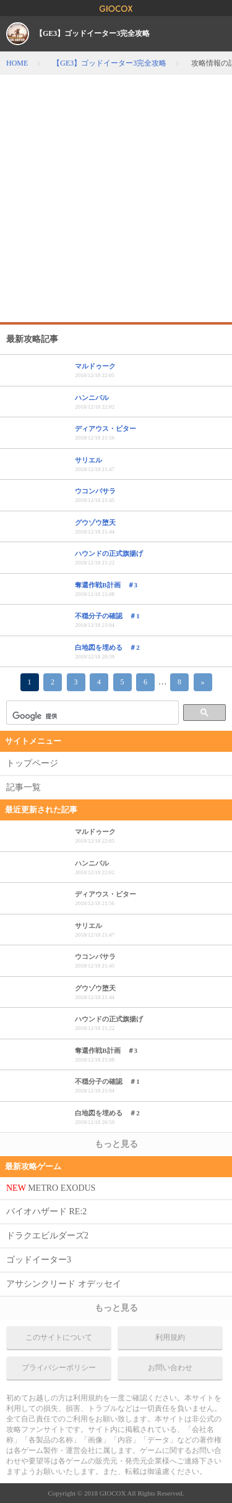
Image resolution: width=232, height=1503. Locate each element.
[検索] (91, 716)
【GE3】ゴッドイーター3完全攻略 (92, 33)
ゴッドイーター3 (38, 1259)
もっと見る (116, 1144)
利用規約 (170, 1337)
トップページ (32, 763)
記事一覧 (23, 787)
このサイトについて (58, 1337)
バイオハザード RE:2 (46, 1211)
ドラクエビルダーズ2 (47, 1235)
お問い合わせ (170, 1367)
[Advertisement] (116, 197)
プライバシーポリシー (59, 1367)
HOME (17, 63)
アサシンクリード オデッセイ (63, 1283)
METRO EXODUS (50, 1188)
